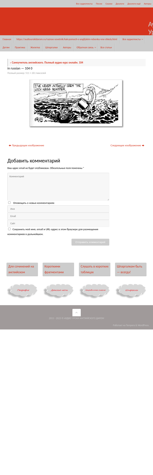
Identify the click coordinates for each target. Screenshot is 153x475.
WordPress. (143, 325)
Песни (99, 3)
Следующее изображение (127, 145)
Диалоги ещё (134, 3)
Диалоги (120, 3)
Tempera (130, 325)
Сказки (108, 3)
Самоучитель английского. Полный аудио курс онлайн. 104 (46, 62)
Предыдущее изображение (26, 145)
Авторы (147, 3)
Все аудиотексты (84, 3)
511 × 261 (31, 73)
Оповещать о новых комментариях (33, 203)
